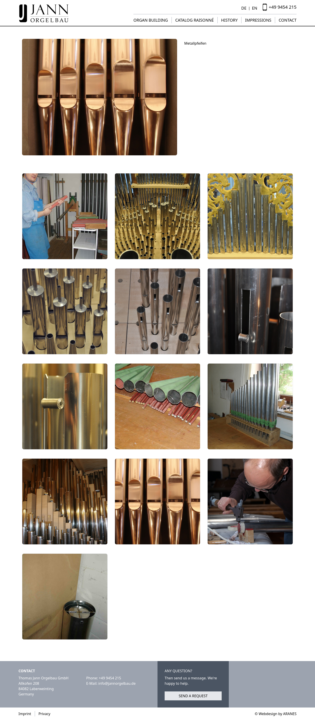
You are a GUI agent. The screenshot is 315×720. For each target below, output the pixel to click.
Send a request (193, 695)
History (229, 20)
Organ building (150, 20)
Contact (288, 20)
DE (243, 8)
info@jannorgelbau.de (116, 683)
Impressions (258, 20)
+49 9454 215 (110, 678)
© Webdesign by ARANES (276, 713)
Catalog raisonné (194, 20)
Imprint (24, 713)
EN (254, 8)
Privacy (44, 713)
